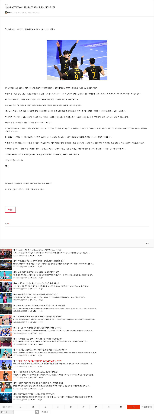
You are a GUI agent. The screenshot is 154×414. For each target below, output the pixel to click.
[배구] (15, 250)
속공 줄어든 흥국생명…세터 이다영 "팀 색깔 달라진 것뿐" (38, 272)
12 (33, 407)
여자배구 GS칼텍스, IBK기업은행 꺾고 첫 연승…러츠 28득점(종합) (42, 350)
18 (108, 407)
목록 (147, 243)
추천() (10, 210)
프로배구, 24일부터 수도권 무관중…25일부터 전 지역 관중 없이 (41, 261)
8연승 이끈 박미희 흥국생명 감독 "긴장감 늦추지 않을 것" (38, 283)
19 (121, 407)
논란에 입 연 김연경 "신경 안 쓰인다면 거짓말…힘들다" (38, 294)
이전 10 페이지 (7, 407)
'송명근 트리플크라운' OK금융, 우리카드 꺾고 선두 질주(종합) (40, 383)
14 (58, 407)
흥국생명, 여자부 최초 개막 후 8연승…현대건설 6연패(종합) (39, 316)
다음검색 (45, 412)
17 (96, 407)
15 (71, 407)
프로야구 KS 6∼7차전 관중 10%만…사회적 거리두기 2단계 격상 (41, 305)
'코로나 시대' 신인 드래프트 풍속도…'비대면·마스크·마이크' (39, 250)
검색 (37, 412)
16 (83, 407)
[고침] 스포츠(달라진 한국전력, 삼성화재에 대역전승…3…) (39, 327)
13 (45, 407)
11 (20, 407)
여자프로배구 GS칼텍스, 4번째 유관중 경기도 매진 (36, 394)
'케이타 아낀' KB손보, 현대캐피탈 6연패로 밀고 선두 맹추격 (39, 361)
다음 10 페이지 (147, 407)
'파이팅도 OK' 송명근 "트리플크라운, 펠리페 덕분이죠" (38, 372)
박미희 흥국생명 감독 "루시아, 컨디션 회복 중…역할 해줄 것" (40, 338)
